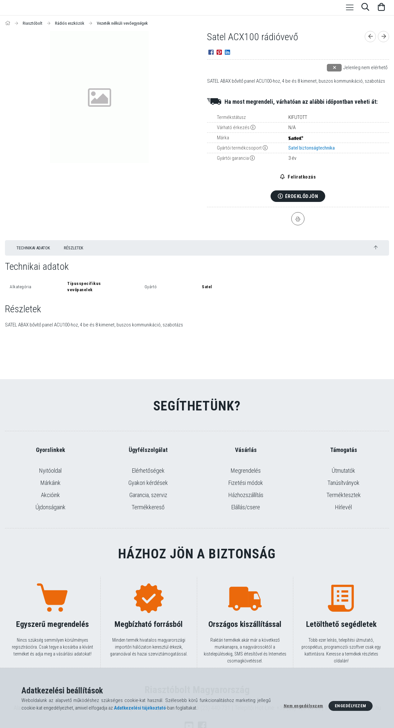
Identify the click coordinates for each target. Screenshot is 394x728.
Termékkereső (148, 507)
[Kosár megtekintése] (381, 7)
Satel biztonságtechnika (311, 148)
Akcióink (50, 494)
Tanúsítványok (343, 482)
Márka (223, 138)
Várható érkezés (233, 127)
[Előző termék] (370, 36)
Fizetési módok (245, 482)
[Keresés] (365, 7)
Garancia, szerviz (148, 494)
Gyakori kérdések (148, 482)
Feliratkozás (301, 177)
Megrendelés (246, 470)
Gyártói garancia (233, 158)
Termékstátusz (231, 117)
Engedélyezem (350, 705)
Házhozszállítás (245, 494)
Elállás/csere (245, 507)
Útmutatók (343, 470)
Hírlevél (343, 507)
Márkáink (50, 482)
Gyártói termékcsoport (239, 148)
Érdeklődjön (301, 196)
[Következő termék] (383, 36)
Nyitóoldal (50, 470)
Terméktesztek (344, 494)
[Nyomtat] (297, 218)
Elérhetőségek (148, 470)
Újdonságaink (51, 507)
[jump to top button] (376, 247)
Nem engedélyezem (303, 705)
